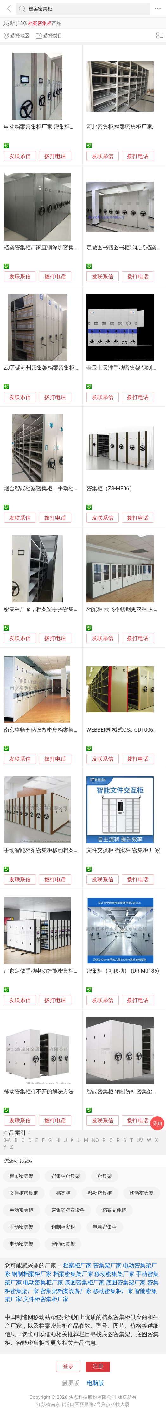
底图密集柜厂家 (85, 1282)
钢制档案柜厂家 (32, 1274)
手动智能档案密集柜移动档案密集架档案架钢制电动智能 (71, 850)
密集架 (105, 1176)
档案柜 (63, 1193)
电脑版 (95, 1383)
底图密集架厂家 (126, 1282)
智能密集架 (63, 1244)
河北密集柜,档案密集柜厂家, (119, 127)
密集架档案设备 (68, 1210)
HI (57, 1140)
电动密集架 (21, 1244)
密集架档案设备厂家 (66, 1291)
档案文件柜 (114, 1210)
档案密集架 (21, 1176)
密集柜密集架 (65, 1176)
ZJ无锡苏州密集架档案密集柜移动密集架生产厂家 (63, 368)
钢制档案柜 (63, 1227)
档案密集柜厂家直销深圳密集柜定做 (47, 248)
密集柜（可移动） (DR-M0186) (122, 971)
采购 (157, 1123)
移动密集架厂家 (114, 1274)
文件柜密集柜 (24, 1193)
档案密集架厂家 (73, 1274)
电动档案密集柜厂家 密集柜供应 (42, 127)
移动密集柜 (100, 1193)
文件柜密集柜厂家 (46, 1299)
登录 (68, 1366)
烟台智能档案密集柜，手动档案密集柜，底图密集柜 (66, 489)
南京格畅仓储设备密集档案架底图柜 (47, 730)
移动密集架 (141, 1193)
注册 (98, 1366)
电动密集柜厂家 (43, 1282)
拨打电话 (55, 156)
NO (95, 1140)
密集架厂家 (107, 1265)
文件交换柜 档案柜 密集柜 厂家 (123, 850)
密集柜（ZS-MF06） (110, 489)
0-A (7, 1140)
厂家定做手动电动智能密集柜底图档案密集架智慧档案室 (71, 971)
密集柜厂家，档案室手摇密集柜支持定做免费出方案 (66, 609)
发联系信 (20, 156)
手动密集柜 (21, 1210)
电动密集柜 (105, 1227)
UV (140, 1140)
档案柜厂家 (77, 1265)
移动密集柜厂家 (113, 1291)
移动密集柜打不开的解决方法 (39, 1092)
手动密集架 (21, 1227)
